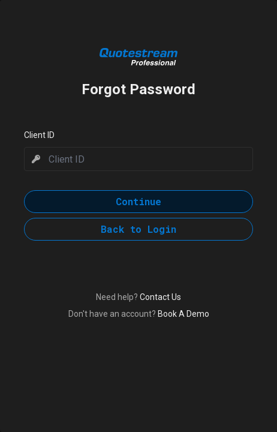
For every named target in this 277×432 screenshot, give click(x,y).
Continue (138, 201)
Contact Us (160, 297)
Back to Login (138, 229)
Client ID (39, 135)
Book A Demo (183, 314)
